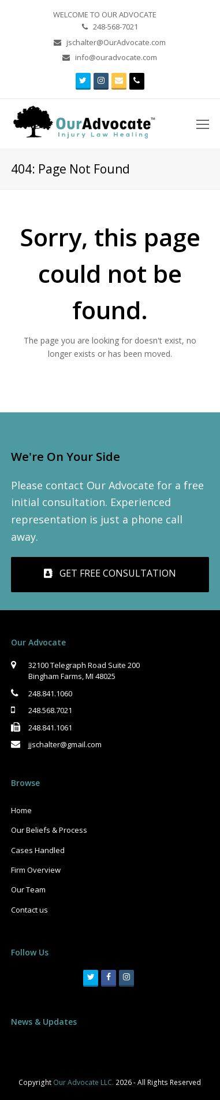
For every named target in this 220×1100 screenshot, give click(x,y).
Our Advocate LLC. (83, 1082)
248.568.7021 (50, 710)
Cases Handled (38, 850)
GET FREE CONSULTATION (110, 573)
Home (21, 810)
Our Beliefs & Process (49, 830)
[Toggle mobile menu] (202, 123)
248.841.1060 (50, 693)
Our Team (28, 889)
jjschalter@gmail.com (65, 744)
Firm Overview (36, 870)
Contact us (29, 910)
